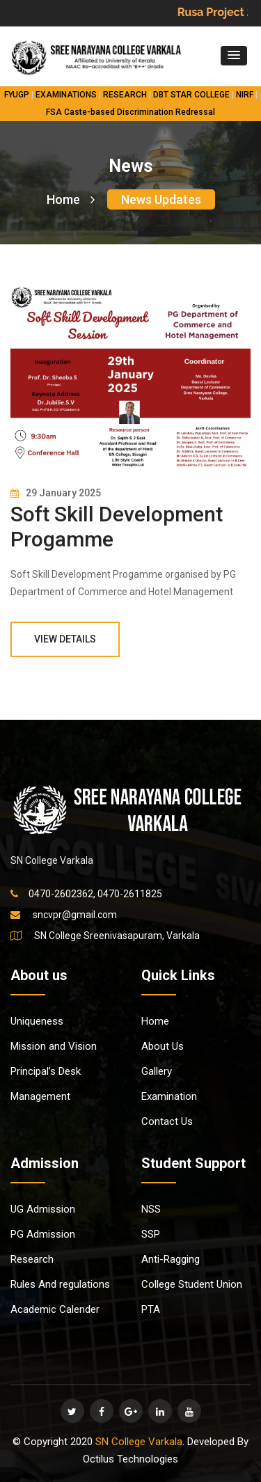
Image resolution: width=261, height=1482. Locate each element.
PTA (150, 1309)
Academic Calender (55, 1309)
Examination (169, 1096)
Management (40, 1096)
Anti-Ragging (170, 1259)
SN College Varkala (138, 1441)
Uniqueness (36, 1021)
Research (32, 1259)
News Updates (161, 199)
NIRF (244, 95)
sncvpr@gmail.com (75, 914)
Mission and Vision (53, 1046)
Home (71, 199)
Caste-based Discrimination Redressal (139, 112)
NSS (151, 1209)
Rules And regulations (60, 1284)
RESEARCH (125, 95)
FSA (54, 112)
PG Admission (42, 1234)
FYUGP (16, 95)
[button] (234, 55)
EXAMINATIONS (66, 95)
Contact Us (167, 1121)
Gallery (156, 1071)
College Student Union (191, 1284)
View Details (65, 639)
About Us (162, 1046)
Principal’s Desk (45, 1071)
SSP (150, 1234)
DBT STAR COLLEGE (191, 95)
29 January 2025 (55, 492)
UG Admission (42, 1209)
